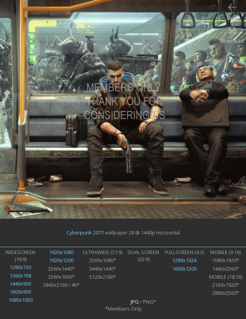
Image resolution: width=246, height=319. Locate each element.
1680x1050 (20, 299)
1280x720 (20, 267)
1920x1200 (61, 260)
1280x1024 (184, 260)
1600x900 (20, 291)
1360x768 (20, 275)
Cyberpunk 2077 (85, 232)
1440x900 (20, 283)
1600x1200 (184, 268)
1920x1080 (61, 252)
